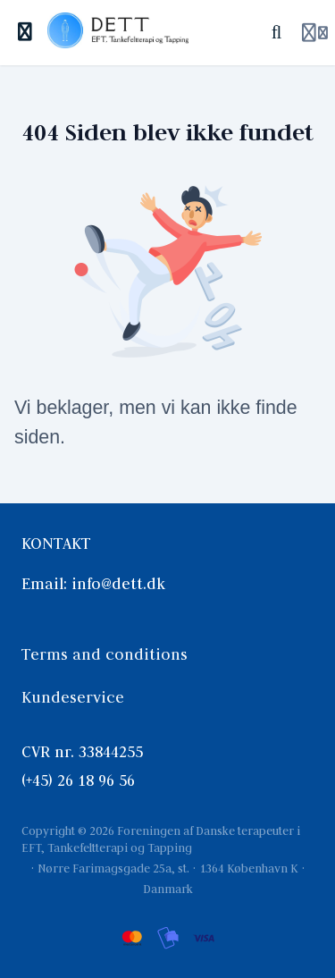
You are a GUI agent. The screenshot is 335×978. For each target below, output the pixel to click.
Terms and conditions (104, 654)
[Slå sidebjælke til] (25, 32)
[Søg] (276, 32)
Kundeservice (72, 697)
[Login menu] (315, 33)
